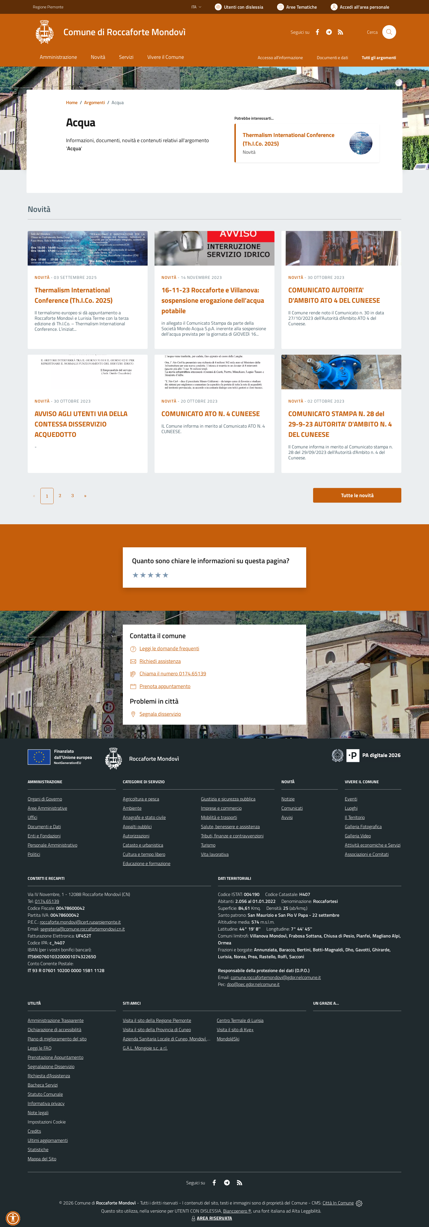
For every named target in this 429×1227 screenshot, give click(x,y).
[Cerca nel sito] (389, 32)
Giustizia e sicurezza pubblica (228, 798)
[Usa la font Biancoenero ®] (239, 7)
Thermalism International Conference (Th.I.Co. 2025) (288, 139)
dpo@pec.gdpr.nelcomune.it (253, 984)
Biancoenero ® (237, 1210)
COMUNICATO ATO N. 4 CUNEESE (210, 413)
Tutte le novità (357, 495)
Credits (34, 1131)
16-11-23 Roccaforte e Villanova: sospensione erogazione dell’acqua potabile (212, 300)
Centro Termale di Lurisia (240, 1020)
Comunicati (292, 808)
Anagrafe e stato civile (144, 817)
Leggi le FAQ (40, 1047)
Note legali (38, 1112)
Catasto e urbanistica (143, 844)
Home (72, 102)
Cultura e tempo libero (144, 854)
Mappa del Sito (42, 1158)
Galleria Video (358, 835)
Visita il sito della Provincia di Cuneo (157, 1029)
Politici (34, 854)
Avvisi (287, 817)
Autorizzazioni (136, 835)
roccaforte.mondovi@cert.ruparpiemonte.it (80, 921)
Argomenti (94, 102)
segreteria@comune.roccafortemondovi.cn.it (82, 928)
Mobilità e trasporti (219, 817)
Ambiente (132, 808)
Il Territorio (355, 817)
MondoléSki (228, 1038)
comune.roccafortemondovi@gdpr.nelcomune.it (276, 977)
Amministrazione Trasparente (56, 1020)
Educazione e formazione (146, 863)
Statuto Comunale (45, 1094)
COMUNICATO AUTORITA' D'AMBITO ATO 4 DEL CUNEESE (334, 295)
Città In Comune (338, 1202)
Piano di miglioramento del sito (57, 1038)
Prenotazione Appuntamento (55, 1057)
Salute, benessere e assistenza (230, 826)
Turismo (208, 844)
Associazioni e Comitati (367, 854)
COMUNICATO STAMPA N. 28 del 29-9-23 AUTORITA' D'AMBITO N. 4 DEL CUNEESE (340, 423)
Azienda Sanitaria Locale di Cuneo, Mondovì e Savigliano (176, 1038)
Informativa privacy (46, 1103)
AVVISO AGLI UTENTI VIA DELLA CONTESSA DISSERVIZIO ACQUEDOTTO (81, 423)
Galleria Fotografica (363, 826)
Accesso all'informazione (280, 57)
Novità (43, 277)
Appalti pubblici (137, 826)
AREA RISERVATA (211, 1218)
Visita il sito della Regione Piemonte (157, 1020)
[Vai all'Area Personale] (360, 7)
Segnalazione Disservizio (51, 1066)
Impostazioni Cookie (47, 1121)
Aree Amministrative (47, 808)
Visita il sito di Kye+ (235, 1029)
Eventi (351, 798)
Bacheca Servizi (43, 1084)
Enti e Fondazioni (44, 835)
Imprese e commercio (221, 808)
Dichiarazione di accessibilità (54, 1029)
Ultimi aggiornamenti (48, 1140)
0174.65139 (47, 901)
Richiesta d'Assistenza (49, 1075)
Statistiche (38, 1149)
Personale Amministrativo (52, 844)
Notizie (288, 798)
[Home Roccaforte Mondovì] (109, 32)
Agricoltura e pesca (141, 798)
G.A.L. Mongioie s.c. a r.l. (145, 1047)
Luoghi (351, 808)
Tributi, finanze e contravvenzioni (232, 835)
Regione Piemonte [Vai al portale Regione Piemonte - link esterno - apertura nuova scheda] (48, 7)
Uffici (32, 817)
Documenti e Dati (44, 826)
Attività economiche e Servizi (372, 844)
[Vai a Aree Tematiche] (297, 7)
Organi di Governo (45, 798)
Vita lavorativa (215, 854)
